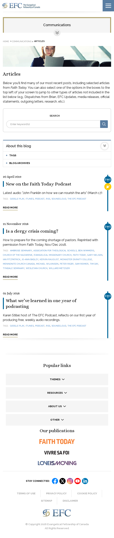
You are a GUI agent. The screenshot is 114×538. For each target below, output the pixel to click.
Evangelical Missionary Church (53, 255)
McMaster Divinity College (76, 259)
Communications (57, 25)
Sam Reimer (82, 264)
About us (55, 406)
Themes (55, 379)
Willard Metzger (59, 268)
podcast (40, 199)
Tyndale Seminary (13, 268)
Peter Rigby (67, 264)
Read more (10, 207)
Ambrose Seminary (21, 250)
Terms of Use (26, 493)
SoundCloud (59, 199)
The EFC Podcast (77, 199)
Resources (55, 392)
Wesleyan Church (36, 268)
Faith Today (79, 255)
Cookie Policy (87, 493)
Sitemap (46, 500)
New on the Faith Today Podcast (38, 184)
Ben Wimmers (86, 250)
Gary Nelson (94, 255)
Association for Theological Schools (55, 250)
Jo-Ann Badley (30, 259)
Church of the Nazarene (17, 255)
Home (6, 41)
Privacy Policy (56, 493)
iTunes (30, 199)
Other (55, 419)
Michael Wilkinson (47, 264)
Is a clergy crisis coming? (32, 231)
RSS (48, 199)
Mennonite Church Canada (19, 264)
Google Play (17, 199)
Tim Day (94, 264)
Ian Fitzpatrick (11, 259)
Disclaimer (70, 500)
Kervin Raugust (49, 259)
